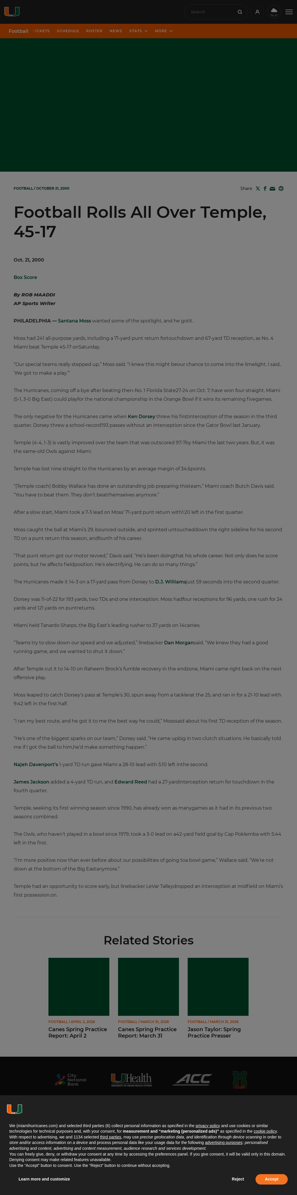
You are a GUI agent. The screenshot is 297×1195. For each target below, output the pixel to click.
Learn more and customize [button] (44, 1179)
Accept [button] (271, 1179)
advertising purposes (223, 1142)
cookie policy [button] (265, 1131)
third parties (110, 1137)
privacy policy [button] (207, 1125)
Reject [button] (238, 1179)
